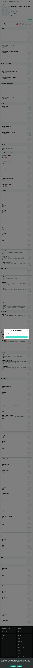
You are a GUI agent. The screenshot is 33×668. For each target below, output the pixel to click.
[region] (16, 663)
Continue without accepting (28, 658)
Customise (13, 666)
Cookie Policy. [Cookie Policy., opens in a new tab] (9, 664)
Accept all (19, 666)
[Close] (27, 330)
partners (19, 660)
